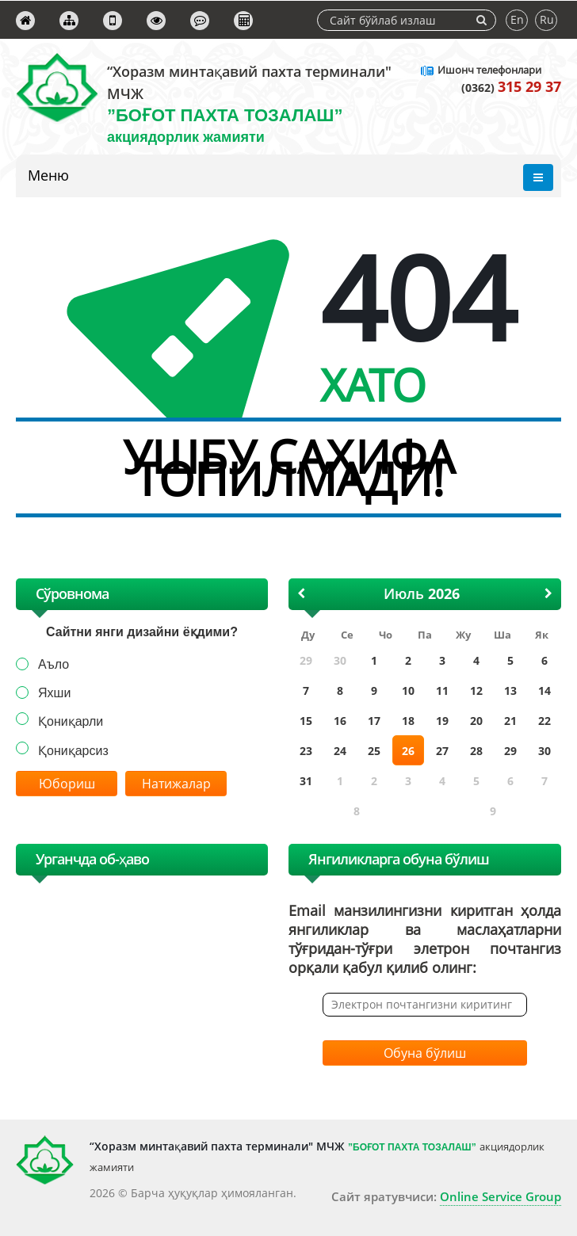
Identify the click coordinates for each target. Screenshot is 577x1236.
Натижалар (176, 783)
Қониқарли (70, 721)
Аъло (53, 664)
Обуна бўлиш (425, 1053)
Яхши (54, 693)
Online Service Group (500, 1196)
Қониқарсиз (73, 750)
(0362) (511, 87)
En (517, 19)
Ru (547, 19)
